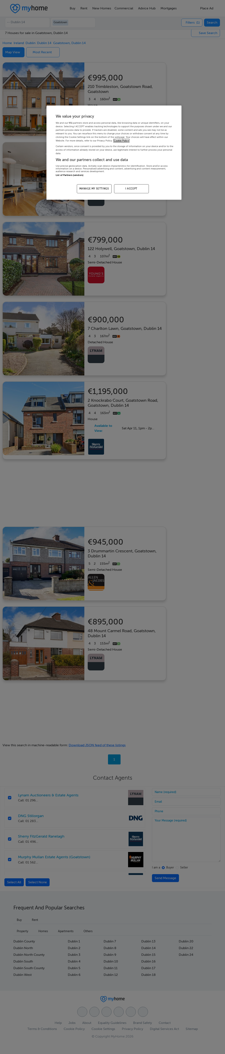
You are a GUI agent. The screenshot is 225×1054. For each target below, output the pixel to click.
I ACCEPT (131, 188)
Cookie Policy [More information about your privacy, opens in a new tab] (121, 140)
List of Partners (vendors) (69, 175)
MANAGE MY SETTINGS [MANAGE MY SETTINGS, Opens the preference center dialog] (94, 188)
